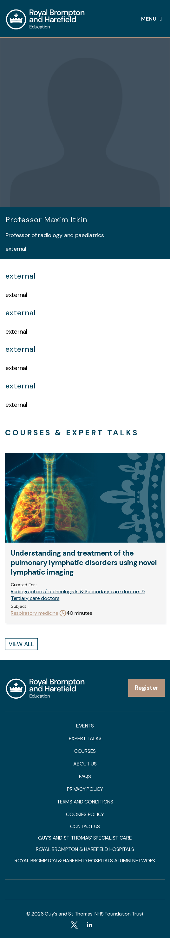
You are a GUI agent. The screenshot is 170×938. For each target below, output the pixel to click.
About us (85, 764)
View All (21, 644)
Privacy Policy (85, 789)
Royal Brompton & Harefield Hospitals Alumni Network (85, 861)
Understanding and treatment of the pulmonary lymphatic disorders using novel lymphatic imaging (84, 562)
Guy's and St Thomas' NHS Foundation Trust (94, 913)
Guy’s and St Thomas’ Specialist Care (85, 838)
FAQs (85, 776)
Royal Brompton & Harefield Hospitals (85, 849)
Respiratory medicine (34, 613)
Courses (85, 751)
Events (85, 726)
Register (146, 688)
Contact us (85, 826)
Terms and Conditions (85, 802)
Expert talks (85, 738)
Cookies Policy (85, 814)
